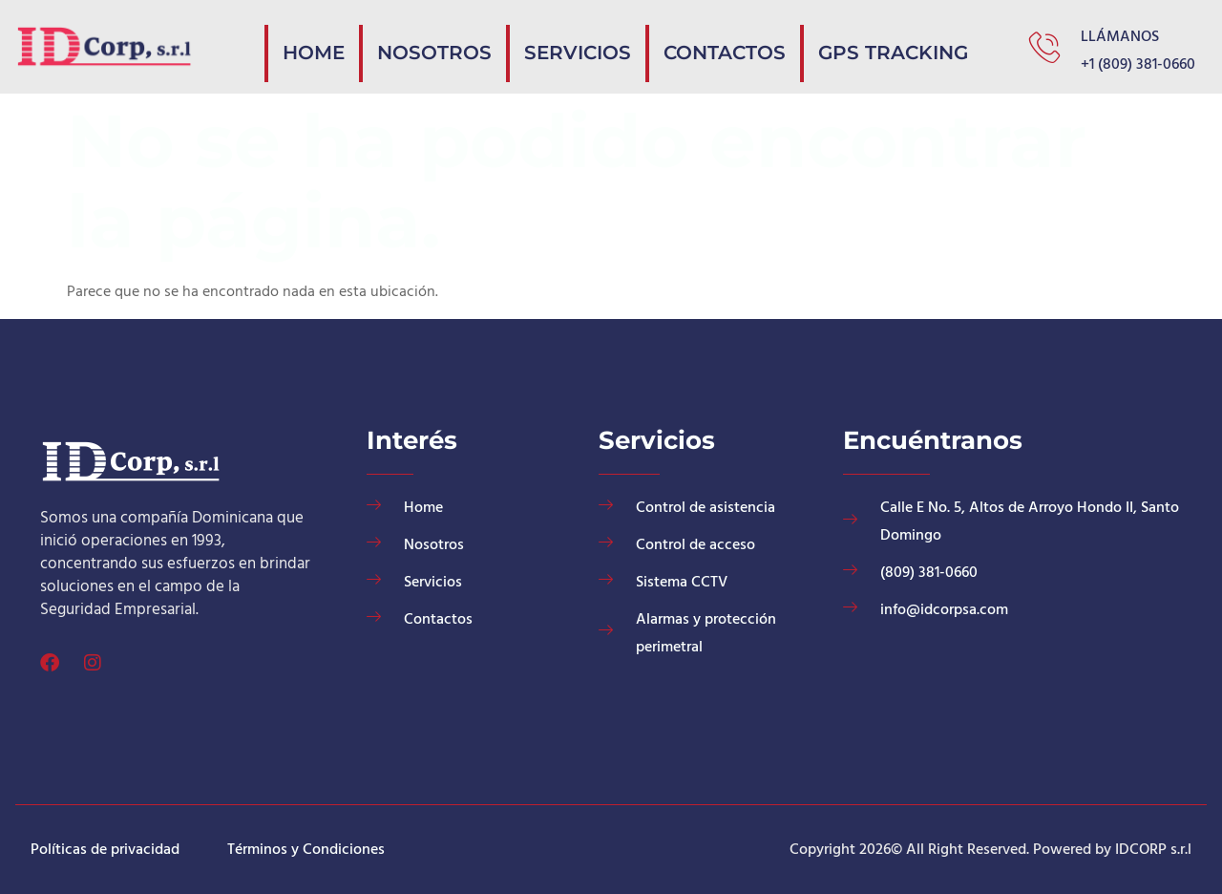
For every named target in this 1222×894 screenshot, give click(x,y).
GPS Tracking (911, 45)
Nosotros (555, 45)
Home (460, 45)
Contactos (781, 45)
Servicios (666, 45)
